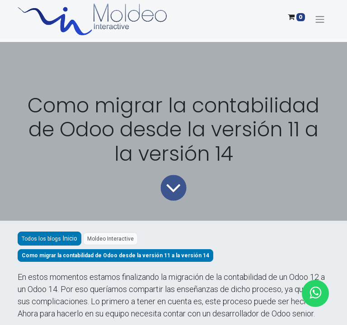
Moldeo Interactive (110, 239)
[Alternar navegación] (319, 19)
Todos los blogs (41, 239)
